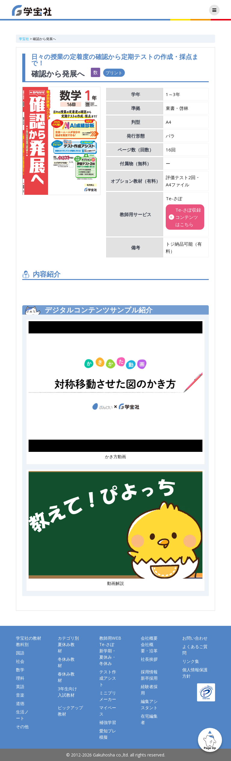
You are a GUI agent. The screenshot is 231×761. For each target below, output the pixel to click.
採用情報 (149, 672)
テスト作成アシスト (107, 678)
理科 (20, 678)
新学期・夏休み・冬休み (107, 657)
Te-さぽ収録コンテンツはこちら (188, 217)
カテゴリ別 (68, 638)
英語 (20, 686)
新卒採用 (149, 678)
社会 (20, 661)
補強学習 (107, 722)
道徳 (20, 703)
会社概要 (149, 638)
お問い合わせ (195, 638)
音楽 (20, 695)
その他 (22, 726)
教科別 (22, 644)
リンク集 (190, 661)
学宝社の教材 (28, 638)
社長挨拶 (149, 659)
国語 (20, 653)
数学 (20, 669)
